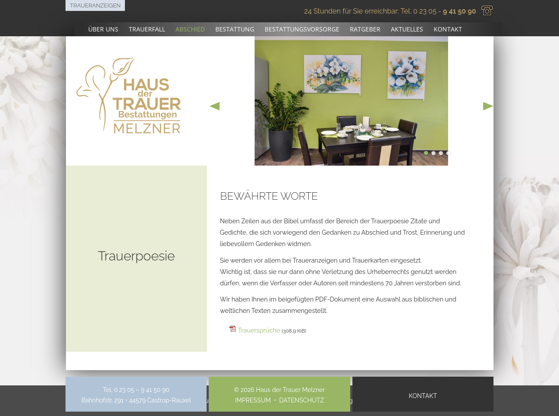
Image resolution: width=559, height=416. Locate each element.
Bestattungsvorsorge (302, 29)
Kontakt (448, 29)
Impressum (253, 400)
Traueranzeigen (95, 5)
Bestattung (234, 29)
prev (215, 106)
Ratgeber (365, 29)
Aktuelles (407, 29)
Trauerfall (147, 29)
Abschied (190, 29)
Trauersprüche (272, 330)
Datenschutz (301, 400)
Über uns (103, 29)
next (488, 106)
